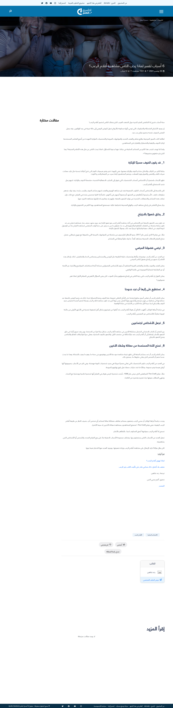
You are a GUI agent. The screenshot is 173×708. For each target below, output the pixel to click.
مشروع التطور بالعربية (76, 2)
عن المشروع (122, 2)
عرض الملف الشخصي (151, 579)
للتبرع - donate (109, 2)
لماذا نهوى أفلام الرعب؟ (155, 460)
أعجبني (121, 544)
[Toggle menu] (161, 11)
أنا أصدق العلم (24, 705)
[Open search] (10, 11)
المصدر (161, 485)
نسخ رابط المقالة (112, 551)
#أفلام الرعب (138, 534)
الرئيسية (160, 20)
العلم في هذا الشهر (94, 2)
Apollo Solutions (14, 705)
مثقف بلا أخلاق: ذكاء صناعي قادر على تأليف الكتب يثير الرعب (141, 466)
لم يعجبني (106, 544)
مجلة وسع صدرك (122, 705)
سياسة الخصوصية (100, 705)
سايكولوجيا (153, 20)
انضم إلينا (62, 2)
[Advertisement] (112, 100)
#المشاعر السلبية (153, 534)
